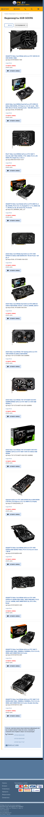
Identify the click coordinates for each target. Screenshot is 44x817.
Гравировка (5, 797)
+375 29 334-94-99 (19, 735)
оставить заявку (15, 71)
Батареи (4, 786)
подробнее (9, 63)
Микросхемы (6, 794)
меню (17, 9)
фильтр (9, 25)
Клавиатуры (6, 789)
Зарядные (5, 791)
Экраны (4, 783)
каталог (5, 9)
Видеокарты (12, 13)
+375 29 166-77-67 (19, 742)
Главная (6, 13)
